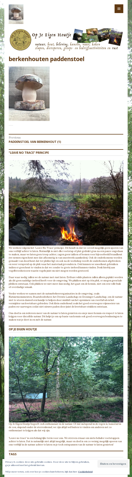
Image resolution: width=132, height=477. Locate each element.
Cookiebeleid (85, 471)
